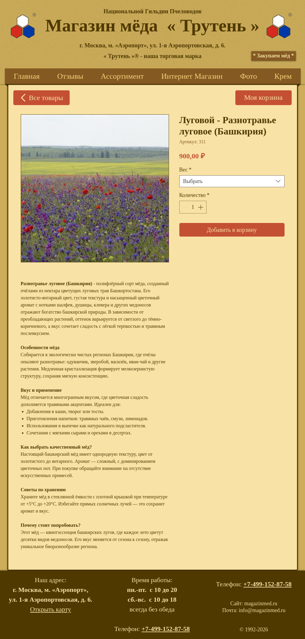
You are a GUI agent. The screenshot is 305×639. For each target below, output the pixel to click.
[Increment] (201, 207)
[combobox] (232, 181)
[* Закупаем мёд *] (273, 56)
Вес (185, 170)
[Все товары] (41, 97)
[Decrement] (184, 207)
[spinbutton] (193, 207)
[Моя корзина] (263, 97)
